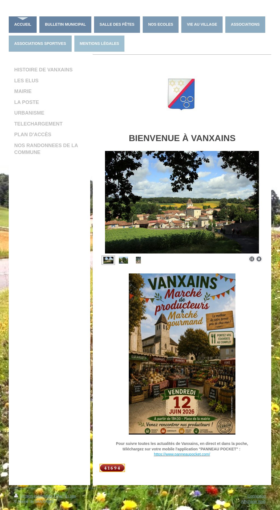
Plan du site (66, 496)
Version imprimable (34, 496)
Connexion (256, 496)
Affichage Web (253, 501)
